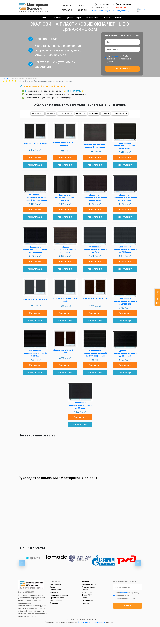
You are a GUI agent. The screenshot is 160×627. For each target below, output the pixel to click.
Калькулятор (158, 297)
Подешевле (93, 113)
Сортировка (66, 113)
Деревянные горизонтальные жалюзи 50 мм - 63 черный (35, 249)
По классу (79, 113)
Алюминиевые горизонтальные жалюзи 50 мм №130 (35, 353)
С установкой (87, 600)
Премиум (105, 113)
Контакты (82, 10)
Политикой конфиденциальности (91, 622)
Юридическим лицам (101, 11)
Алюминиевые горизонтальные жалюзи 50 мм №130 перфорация (95, 353)
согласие (115, 56)
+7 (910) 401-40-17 (100, 4)
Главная (5, 79)
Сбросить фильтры (120, 113)
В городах (54, 603)
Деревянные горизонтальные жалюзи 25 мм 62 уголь (80, 405)
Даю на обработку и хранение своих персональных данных (120, 59)
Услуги (81, 5)
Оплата (84, 598)
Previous (22, 563)
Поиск (142, 10)
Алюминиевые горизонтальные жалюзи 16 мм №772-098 (125, 301)
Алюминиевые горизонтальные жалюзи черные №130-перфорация (35, 197)
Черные (50, 113)
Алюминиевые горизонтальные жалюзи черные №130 (125, 145)
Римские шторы (92, 18)
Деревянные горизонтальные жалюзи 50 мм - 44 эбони (95, 197)
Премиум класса (57, 598)
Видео (52, 587)
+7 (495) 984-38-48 (122, 4)
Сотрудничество (57, 590)
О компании (55, 582)
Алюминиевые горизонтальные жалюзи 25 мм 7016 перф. (125, 249)
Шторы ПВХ (87, 595)
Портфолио (67, 10)
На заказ (85, 603)
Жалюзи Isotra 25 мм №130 (35, 144)
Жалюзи (57, 18)
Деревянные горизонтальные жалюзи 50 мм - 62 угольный (125, 197)
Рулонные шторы (73, 18)
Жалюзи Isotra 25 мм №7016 (35, 299)
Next (138, 563)
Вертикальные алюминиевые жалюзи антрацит (65, 197)
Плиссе (107, 18)
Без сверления (56, 600)
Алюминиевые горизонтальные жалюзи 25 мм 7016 (95, 249)
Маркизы (119, 18)
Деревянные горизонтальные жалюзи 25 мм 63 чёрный (125, 353)
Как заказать (55, 584)
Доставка (66, 5)
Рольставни (87, 592)
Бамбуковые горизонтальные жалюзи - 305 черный (65, 249)
